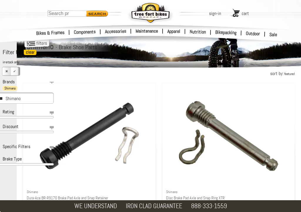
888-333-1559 (209, 206)
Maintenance (147, 31)
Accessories (115, 31)
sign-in (215, 13)
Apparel (173, 31)
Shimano (13, 98)
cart (245, 13)
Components (85, 32)
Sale (273, 35)
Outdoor (253, 33)
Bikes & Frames (50, 33)
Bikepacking (226, 32)
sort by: (282, 73)
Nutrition (198, 32)
